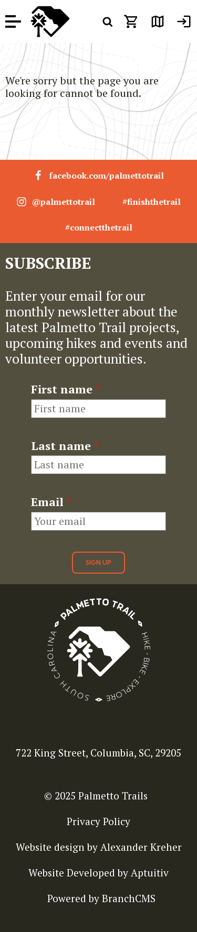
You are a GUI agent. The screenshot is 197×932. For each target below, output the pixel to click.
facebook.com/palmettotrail (98, 175)
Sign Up (98, 562)
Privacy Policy (98, 821)
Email (51, 502)
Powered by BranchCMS (101, 898)
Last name (65, 446)
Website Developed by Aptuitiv (98, 872)
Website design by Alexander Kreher (99, 846)
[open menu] (13, 21)
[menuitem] (184, 21)
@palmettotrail (55, 201)
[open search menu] (107, 21)
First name (65, 389)
